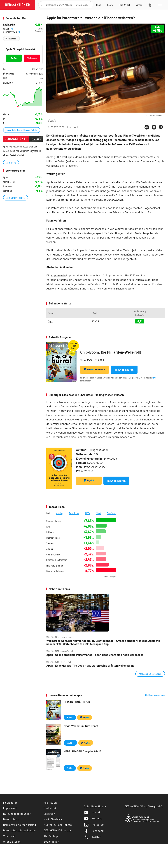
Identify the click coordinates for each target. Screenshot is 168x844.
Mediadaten (10, 802)
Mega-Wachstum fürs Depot (81, 726)
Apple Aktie (9, 24)
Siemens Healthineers (56, 560)
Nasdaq (59, 513)
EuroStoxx (111, 513)
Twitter (92, 837)
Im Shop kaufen (124, 369)
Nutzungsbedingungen (17, 813)
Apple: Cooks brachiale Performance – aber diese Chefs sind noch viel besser (94, 654)
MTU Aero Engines (54, 565)
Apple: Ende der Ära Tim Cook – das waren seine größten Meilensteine (90, 665)
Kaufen (14, 58)
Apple (52, 120)
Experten (49, 813)
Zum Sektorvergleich (16, 197)
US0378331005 (11, 32)
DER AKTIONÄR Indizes (58, 830)
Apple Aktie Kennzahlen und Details (22, 129)
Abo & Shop (51, 836)
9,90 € (69, 768)
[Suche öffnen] (42, 4)
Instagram (94, 824)
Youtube (93, 818)
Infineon (50, 532)
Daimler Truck (53, 537)
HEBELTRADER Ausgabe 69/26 (82, 751)
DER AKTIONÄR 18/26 (77, 702)
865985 (8, 28)
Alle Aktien (50, 802)
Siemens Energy (54, 521)
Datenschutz (11, 819)
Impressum (10, 808)
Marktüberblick (53, 819)
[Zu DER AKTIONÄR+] (124, 5)
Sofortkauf (94, 369)
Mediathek (50, 808)
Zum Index (11, 162)
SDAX (98, 513)
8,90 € (69, 717)
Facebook (94, 830)
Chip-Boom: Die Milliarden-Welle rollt (110, 352)
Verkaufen (32, 58)
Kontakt (93, 812)
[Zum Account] (110, 5)
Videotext (9, 836)
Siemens (50, 543)
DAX (48, 513)
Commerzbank (53, 554)
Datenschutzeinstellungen (19, 830)
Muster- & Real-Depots (58, 824)
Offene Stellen (12, 841)
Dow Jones (74, 513)
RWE (48, 526)
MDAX (87, 513)
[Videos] (139, 5)
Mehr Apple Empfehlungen (150, 673)
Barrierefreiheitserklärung (19, 824)
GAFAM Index (9, 150)
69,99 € (70, 742)
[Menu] (159, 5)
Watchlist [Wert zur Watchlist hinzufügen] (12, 38)
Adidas (49, 548)
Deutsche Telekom (55, 571)
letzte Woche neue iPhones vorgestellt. (112, 258)
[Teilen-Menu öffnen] (147, 127)
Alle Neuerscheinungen (155, 695)
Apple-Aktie (58, 275)
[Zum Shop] (98, 5)
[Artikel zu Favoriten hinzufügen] (161, 127)
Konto (154, 377)
